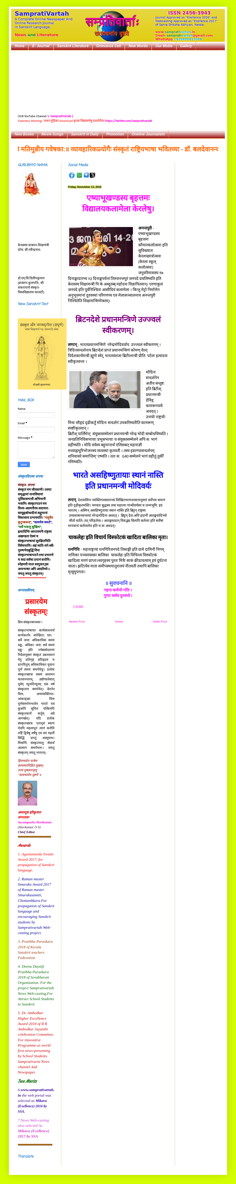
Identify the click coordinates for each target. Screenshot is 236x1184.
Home (19, 46)
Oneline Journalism (148, 134)
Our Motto (163, 46)
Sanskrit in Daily (85, 134)
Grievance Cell (108, 46)
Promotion (115, 134)
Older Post (160, 621)
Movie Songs (52, 134)
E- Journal (40, 46)
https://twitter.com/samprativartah (128, 121)
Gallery (186, 46)
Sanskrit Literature (73, 46)
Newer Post (77, 621)
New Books (24, 134)
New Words (138, 46)
